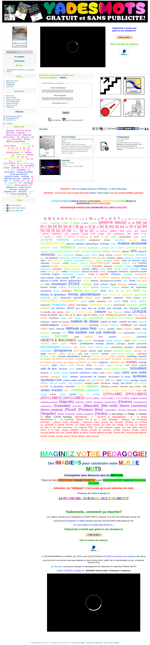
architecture (68, 255)
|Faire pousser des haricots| (108, 422)
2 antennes (54, 223)
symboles (140, 376)
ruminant (119, 365)
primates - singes (48, 356)
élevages (143, 284)
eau (47, 284)
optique (109, 340)
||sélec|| (90, 440)
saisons (143, 365)
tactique (81, 380)
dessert (86, 281)
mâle (84, 318)
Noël (101, 337)
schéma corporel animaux (116, 369)
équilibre (95, 287)
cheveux (86, 269)
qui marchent (93, 359)
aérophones (94, 240)
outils (127, 340)
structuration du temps (119, 376)
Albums (19, 111)
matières (65, 325)
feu (117, 291)
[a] (145, 222)
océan (80, 340)
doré (139, 281)
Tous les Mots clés (16, 210)
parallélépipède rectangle (92, 343)
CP (73, 277)
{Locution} (77, 406)
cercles (54, 266)
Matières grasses (79, 325)
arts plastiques (51, 258)
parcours (110, 343)
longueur (143, 315)
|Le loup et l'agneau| (136, 425)
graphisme (118, 298)
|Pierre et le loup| (49, 430)
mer (135, 325)
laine (67, 312)
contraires (116, 274)
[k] (102, 226)
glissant (88, 298)
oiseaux (88, 340)
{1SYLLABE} (112, 394)
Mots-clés (10, 81)
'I (77, 219)
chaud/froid (140, 265)
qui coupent (45, 359)
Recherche (10, 83)
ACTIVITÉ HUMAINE (54, 239)
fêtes (110, 291)
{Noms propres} (51, 410)
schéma (79, 369)
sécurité (64, 373)
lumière (43, 318)
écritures (104, 284)
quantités (143, 356)
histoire (117, 301)
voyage (62, 394)
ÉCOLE (74, 284)
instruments (119, 305)
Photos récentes (12, 103)
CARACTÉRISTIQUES (100, 263)
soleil (102, 373)
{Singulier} (48, 413)
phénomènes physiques (122, 347)
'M (90, 219)
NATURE (61, 336)
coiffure (64, 271)
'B (49, 219)
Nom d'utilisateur (58, 88)
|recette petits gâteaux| (136, 432)
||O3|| (63, 440)
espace (125, 287)
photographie (46, 351)
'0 (41, 219)
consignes (112, 271)
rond (101, 365)
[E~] (71, 226)
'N (95, 219)
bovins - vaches (94, 260)
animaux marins (72, 251)
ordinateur (118, 340)
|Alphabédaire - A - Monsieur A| (92, 417)
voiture (53, 394)
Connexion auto (59, 103)
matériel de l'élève (108, 322)
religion (63, 365)
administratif (79, 240)
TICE (107, 380)
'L (86, 218)
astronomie (64, 258)
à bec (144, 233)
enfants (62, 287)
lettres (127, 312)
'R (110, 219)
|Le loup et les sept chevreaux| (56, 427)
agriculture (119, 240)
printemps (85, 356)
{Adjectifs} (66, 402)
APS (133, 251)
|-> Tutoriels (141, 414)
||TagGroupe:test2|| (124, 440)
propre (112, 356)
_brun (129, 231)
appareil (125, 251)
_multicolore (56, 234)
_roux (108, 234)
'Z (136, 219)
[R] (144, 226)
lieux (61, 315)
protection (121, 356)
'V (126, 219)
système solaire (70, 380)
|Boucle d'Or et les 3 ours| (91, 419)
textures (100, 380)
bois (50, 260)
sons (125, 372)
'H (74, 219)
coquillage (127, 274)
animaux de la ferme (112, 247)
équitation (105, 287)
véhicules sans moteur (130, 386)
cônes (103, 271)
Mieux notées (11, 97)
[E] (60, 226)
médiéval (126, 324)
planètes (108, 351)
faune (78, 290)
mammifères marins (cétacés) (119, 318)
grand (97, 298)
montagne (56, 333)
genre (55, 298)
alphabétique (92, 243)
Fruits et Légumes (121, 294)
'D (58, 219)
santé (71, 369)
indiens (71, 305)
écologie (87, 284)
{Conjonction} (111, 402)
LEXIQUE (139, 311)
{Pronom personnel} (127, 410)
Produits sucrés (100, 356)
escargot (115, 287)
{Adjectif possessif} (49, 402)
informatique (82, 305)
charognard (119, 266)
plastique (138, 351)
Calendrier (10, 107)
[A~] (43, 226)
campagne (56, 263)
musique (44, 336)
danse (135, 278)
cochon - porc (53, 271)
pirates (84, 351)
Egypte (113, 284)
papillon (64, 343)
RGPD (8, 72)
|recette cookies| (121, 430)
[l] (106, 226)
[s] (48, 230)
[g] (81, 226)
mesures (143, 325)
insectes (108, 305)
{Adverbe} (79, 402)
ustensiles (70, 386)
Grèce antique (133, 298)
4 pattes (75, 222)
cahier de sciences (131, 260)
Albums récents (12, 105)
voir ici (128, 480)
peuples (99, 347)
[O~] (133, 226)
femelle (95, 291)
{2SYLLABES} (136, 394)
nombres (113, 337)
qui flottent (69, 359)
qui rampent (45, 362)
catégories (45, 266)
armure (109, 255)
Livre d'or (9, 86)
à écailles (57, 237)
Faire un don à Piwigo (111, 643)
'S (114, 219)
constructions (68, 274)
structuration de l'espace (93, 376)
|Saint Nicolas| (92, 436)
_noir (65, 233)
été (132, 287)
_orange (84, 234)
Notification (10, 85)
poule (121, 354)
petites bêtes (86, 347)
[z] (86, 230)
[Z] (91, 230)
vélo (145, 386)
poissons (72, 354)
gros (145, 298)
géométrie (78, 298)
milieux (119, 329)
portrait (105, 353)
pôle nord (83, 354)
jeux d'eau (81, 308)
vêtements (93, 390)
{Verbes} (101, 413)
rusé (127, 365)
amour (113, 244)
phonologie (141, 347)
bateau (120, 258)
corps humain (62, 277)
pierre (76, 351)
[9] (133, 223)
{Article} (88, 402)
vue (81, 394)
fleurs (128, 291)
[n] (117, 226)
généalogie (45, 298)
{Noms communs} (133, 406)
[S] (42, 230)
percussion (142, 343)
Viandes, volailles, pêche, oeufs (118, 390)
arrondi (117, 255)
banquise (111, 258)
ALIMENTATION (52, 243)
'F (66, 219)
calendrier (44, 263)
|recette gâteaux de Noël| (101, 432)
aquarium (142, 251)
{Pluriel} (70, 410)
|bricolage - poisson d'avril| (54, 422)
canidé (66, 263)
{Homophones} (140, 402)
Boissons (58, 260)
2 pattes (64, 223)
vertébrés (78, 390)
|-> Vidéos (45, 417)
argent (87, 255)
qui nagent (105, 359)
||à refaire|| (105, 436)
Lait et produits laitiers (82, 312)
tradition (44, 383)
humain (133, 301)
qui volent (92, 362)
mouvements (129, 333)
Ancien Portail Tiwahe (17, 208)
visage (43, 394)
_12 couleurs (101, 231)
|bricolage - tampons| (81, 422)
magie (63, 318)
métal (43, 328)
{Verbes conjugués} (84, 414)
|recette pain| (119, 432)
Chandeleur (97, 266)
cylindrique (115, 278)
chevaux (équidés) (71, 269)
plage (100, 351)
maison (77, 318)
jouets (144, 308)
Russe (134, 365)
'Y (133, 219)
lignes (79, 315)
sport (65, 376)
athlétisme (75, 258)
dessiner (94, 281)
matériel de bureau (60, 322)
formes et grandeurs (53, 294)
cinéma (117, 269)
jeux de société (96, 308)
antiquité (106, 251)
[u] (58, 230)
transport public (92, 383)
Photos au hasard (13, 99)
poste (113, 354)
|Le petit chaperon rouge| (107, 427)
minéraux (128, 329)
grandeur (107, 298)
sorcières (44, 376)
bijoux (43, 260)
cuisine (103, 277)
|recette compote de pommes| (96, 430)
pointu (62, 353)
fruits (105, 294)
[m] (111, 226)
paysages (121, 343)
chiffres (94, 269)
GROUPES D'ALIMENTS (59, 301)
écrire (96, 284)
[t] (53, 230)
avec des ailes (98, 258)
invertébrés (131, 305)
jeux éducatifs (114, 308)
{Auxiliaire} (98, 402)
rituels (89, 365)
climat (43, 271)
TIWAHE (120, 149)
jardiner (44, 308)
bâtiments (129, 258)
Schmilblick (138, 368)
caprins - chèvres (79, 263)
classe (144, 269)
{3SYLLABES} (51, 398)
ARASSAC (47, 254)
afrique (107, 240)
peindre (131, 343)
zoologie (96, 394)
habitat (92, 301)
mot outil (95, 332)
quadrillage (132, 356)
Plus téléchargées (13, 101)
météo (51, 329)
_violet (136, 234)
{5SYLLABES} (93, 398)
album (144, 240)
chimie (102, 269)
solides (109, 373)
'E (62, 219)
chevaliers (57, 269)
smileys (95, 373)
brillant (117, 260)
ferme (103, 291)
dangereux (126, 278)
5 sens (85, 223)
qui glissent (80, 359)
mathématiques (49, 324)
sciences (44, 373)
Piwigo (82, 643)
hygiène (143, 301)
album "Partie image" (100, 193)
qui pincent (116, 359)
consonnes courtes (138, 271)
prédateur (130, 354)
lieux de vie (70, 315)
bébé (144, 258)
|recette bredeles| (70, 430)
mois (144, 329)
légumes (118, 312)
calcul (144, 260)
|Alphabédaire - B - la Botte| (129, 417)
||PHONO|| (76, 440)
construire (80, 274)
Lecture (100, 311)
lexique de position (49, 315)
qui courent (57, 359)
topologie (135, 380)
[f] (77, 226)
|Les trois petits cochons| (134, 427)
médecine (114, 325)
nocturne (89, 337)
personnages (50, 347)
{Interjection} (46, 406)
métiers (102, 329)
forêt (144, 291)
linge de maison (90, 315)
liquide (102, 315)
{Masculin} (91, 406)
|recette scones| (47, 436)
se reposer (55, 373)
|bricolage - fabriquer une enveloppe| (128, 419)
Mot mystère (77, 332)
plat (145, 351)
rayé (123, 362)
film (122, 291)
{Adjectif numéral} (139, 398)
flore (136, 290)
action (144, 237)
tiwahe (119, 380)
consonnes (123, 271)
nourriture (126, 337)
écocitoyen (59, 284)
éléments (133, 284)
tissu (113, 380)
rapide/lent (114, 362)
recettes (131, 362)
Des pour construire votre (83, 463)
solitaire (117, 373)
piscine (92, 351)
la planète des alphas (51, 312)
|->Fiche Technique (63, 417)
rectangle (142, 362)
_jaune (143, 231)
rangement (103, 362)
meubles (111, 329)
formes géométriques (84, 294)
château (128, 266)
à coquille (45, 237)
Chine (109, 269)
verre (66, 390)
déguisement (74, 280)
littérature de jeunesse (116, 315)
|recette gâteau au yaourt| (77, 432)
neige (76, 337)
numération (142, 337)
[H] (86, 227)
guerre (84, 301)
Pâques (73, 343)
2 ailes (43, 223)
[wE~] (75, 231)
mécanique (94, 325)
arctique (79, 255)
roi (95, 365)
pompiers (95, 354)
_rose (92, 234)
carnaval (116, 263)
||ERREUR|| (117, 436)
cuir (95, 278)
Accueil (43, 129)
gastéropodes (141, 295)
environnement (74, 287)
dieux (125, 281)
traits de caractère (58, 383)
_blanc (113, 230)
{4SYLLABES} (73, 398)
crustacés (87, 278)
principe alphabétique (69, 356)
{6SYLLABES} (108, 398)
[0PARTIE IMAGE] (112, 222)
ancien (55, 248)
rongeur (109, 365)
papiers (55, 343)
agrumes (133, 240)
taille (88, 380)
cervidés (87, 266)
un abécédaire (56, 386)
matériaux (44, 322)
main (70, 318)
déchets (143, 278)
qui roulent (57, 362)
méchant (104, 325)
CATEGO (142, 263)
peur (107, 347)
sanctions (63, 369)
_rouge (100, 233)
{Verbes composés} (66, 414)
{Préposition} (110, 410)
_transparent (118, 234)
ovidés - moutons (139, 340)
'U (122, 219)
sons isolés (139, 372)
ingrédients (95, 304)
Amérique (104, 243)
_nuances (74, 234)
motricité (109, 332)
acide (136, 237)
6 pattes (93, 223)
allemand (70, 244)
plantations (118, 351)
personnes (67, 347)
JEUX (70, 308)
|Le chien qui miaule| (112, 425)
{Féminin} (125, 402)
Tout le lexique (11, 116)
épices (86, 287)
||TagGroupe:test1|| (106, 440)
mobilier (137, 329)
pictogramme (63, 350)
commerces (74, 271)
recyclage (44, 365)
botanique (68, 260)
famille (56, 291)
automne (85, 258)
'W (129, 219)
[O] (126, 227)
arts (42, 258)
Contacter (19, 61)
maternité (142, 322)
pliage (43, 354)
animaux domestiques (51, 251)
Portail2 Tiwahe (15, 205)
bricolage (108, 260)
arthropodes (128, 255)
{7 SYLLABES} (122, 398)
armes (101, 255)
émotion (44, 287)
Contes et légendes (98, 274)
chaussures (45, 269)
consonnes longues (49, 274)
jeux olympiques (131, 308)
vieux (139, 390)
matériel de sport (128, 321)
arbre (59, 255)
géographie (66, 298)
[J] (98, 227)
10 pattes (142, 219)
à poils (94, 236)
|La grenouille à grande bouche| (56, 425)
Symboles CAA (51, 380)
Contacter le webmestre (94, 643)
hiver (125, 301)
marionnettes (141, 318)
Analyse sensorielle (132, 243)
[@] (138, 222)
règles (54, 365)
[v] (63, 230)
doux (144, 281)
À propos (19, 56)
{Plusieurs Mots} (90, 410)
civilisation (134, 269)
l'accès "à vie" (83, 480)
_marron (44, 233)
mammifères (96, 317)
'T (118, 219)
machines (54, 318)
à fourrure (70, 237)
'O (98, 219)
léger (110, 312)
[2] (129, 223)
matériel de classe (84, 321)
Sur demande (56, 566)
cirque (125, 269)
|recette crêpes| (139, 430)
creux (79, 278)
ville (145, 390)
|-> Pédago (130, 414)
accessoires (125, 237)
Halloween (101, 301)
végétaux (92, 386)
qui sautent (69, 362)
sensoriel (74, 373)
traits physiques (75, 383)
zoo (87, 394)
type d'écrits (126, 383)
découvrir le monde (49, 281)
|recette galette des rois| (52, 432)
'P (102, 219)
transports (106, 383)
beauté (138, 258)
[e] (65, 226)
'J (80, 219)
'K (83, 219)
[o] (122, 226)
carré (134, 263)
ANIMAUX (67, 247)
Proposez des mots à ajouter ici (93, 493)
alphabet (80, 243)
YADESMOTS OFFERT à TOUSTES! (20, 70)
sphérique (55, 376)
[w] (69, 230)
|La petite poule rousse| (87, 425)
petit (76, 347)
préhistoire (142, 354)
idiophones (45, 305)
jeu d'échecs (58, 308)
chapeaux (108, 266)
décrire (63, 280)
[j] (94, 226)
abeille (114, 237)
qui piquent (128, 359)
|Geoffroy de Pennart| (136, 422)
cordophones (141, 274)
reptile (71, 365)
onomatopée (98, 340)
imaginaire (59, 304)
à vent (105, 237)
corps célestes (47, 278)
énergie (53, 287)
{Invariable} (62, 406)
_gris (135, 231)
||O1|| (44, 440)
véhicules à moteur (109, 386)
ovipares (44, 343)
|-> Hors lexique (116, 414)
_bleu (121, 231)
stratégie (74, 376)
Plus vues (10, 96)
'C (53, 219)
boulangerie (79, 260)
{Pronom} (142, 410)
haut (110, 301)
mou (120, 333)
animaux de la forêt (137, 248)
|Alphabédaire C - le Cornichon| (57, 419)
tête (94, 380)
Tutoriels (9, 120)
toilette (126, 380)
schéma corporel (93, 369)
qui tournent (80, 362)
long (135, 315)
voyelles (72, 394)
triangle (115, 383)
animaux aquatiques (88, 247)
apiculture (116, 251)
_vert (128, 233)
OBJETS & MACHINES (58, 340)
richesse (80, 365)
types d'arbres (140, 383)
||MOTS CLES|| (135, 436)
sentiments (84, 372)
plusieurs (52, 354)
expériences (141, 287)
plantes (128, 351)
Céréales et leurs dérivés (70, 266)
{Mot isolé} (109, 406)
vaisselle (80, 386)
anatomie (45, 247)
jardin (143, 304)
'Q (106, 219)
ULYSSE (44, 386)
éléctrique (122, 284)
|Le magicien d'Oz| (83, 427)
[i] (90, 226)
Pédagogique (11, 118)
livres (130, 315)
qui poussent (140, 359)
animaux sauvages (91, 251)
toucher (143, 380)
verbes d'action (51, 390)
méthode (60, 329)
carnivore (126, 263)
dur (41, 284)
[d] (55, 226)
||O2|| (54, 440)
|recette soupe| (63, 436)
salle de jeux (48, 368)
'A (45, 219)
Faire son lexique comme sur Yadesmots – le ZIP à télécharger (99, 189)
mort (64, 333)
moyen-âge (142, 333)
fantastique (67, 291)
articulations (141, 255)
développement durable (110, 281)
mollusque (45, 333)
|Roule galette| (77, 436)
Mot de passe (60, 95)
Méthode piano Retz (81, 328)
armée (94, 255)
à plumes (82, 237)
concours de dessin (90, 271)
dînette (132, 281)
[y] (81, 230)
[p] (139, 226)
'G (70, 218)
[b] (50, 226)
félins (87, 291)
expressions (45, 291)
